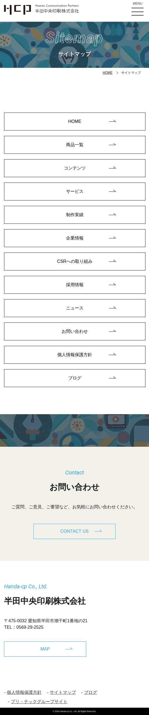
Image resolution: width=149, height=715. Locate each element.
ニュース (74, 308)
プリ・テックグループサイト (39, 701)
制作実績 (74, 214)
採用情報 (74, 284)
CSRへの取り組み (74, 261)
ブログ (74, 378)
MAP (45, 649)
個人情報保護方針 (74, 354)
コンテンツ (75, 168)
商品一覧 (74, 144)
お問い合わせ (75, 331)
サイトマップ (63, 692)
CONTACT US (74, 531)
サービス (74, 191)
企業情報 (74, 238)
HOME (108, 73)
